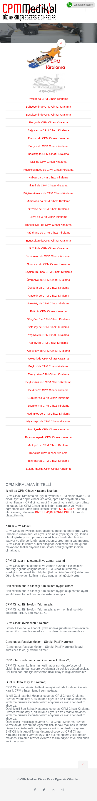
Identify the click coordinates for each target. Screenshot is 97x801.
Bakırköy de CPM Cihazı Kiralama (48, 303)
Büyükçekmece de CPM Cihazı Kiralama (48, 193)
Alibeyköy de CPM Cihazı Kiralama (48, 350)
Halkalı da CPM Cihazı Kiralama (48, 177)
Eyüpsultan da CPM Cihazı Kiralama (48, 240)
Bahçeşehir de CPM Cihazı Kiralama (48, 106)
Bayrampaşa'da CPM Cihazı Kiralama (48, 437)
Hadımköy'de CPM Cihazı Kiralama (48, 413)
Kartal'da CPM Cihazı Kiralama (48, 452)
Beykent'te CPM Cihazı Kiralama (48, 390)
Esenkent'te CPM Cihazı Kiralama (48, 405)
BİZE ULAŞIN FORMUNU (52, 512)
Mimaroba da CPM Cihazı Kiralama (48, 201)
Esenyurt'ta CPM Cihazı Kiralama (48, 374)
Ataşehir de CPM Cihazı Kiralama (48, 295)
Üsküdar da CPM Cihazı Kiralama (48, 287)
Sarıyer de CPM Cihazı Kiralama (48, 146)
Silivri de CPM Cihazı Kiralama (48, 216)
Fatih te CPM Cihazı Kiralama (48, 311)
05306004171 (67, 509)
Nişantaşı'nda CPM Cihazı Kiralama (48, 421)
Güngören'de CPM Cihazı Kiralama (48, 319)
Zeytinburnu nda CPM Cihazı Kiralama (48, 271)
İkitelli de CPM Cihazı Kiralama (48, 185)
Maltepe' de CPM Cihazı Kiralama (48, 445)
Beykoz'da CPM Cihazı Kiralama (48, 366)
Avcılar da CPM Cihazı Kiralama (48, 98)
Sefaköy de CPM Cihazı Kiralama (48, 327)
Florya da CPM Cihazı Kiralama (48, 122)
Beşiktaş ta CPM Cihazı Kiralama (48, 153)
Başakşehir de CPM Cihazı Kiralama (48, 114)
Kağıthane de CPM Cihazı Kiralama (48, 232)
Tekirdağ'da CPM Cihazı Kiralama (48, 460)
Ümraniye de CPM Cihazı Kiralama (48, 279)
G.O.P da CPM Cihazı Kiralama (48, 248)
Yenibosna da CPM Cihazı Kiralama (48, 256)
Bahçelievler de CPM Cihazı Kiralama (48, 224)
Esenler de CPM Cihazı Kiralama (48, 138)
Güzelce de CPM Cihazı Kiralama (48, 209)
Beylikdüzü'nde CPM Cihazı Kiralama (48, 382)
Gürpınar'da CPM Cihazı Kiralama (48, 397)
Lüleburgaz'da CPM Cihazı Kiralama (48, 468)
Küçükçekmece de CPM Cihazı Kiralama (48, 169)
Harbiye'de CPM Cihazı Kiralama (48, 429)
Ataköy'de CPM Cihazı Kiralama (48, 342)
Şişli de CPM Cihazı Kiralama (48, 161)
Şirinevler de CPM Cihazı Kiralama (48, 264)
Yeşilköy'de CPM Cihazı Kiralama (48, 335)
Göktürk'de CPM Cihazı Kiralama (48, 358)
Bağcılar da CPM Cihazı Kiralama (48, 130)
